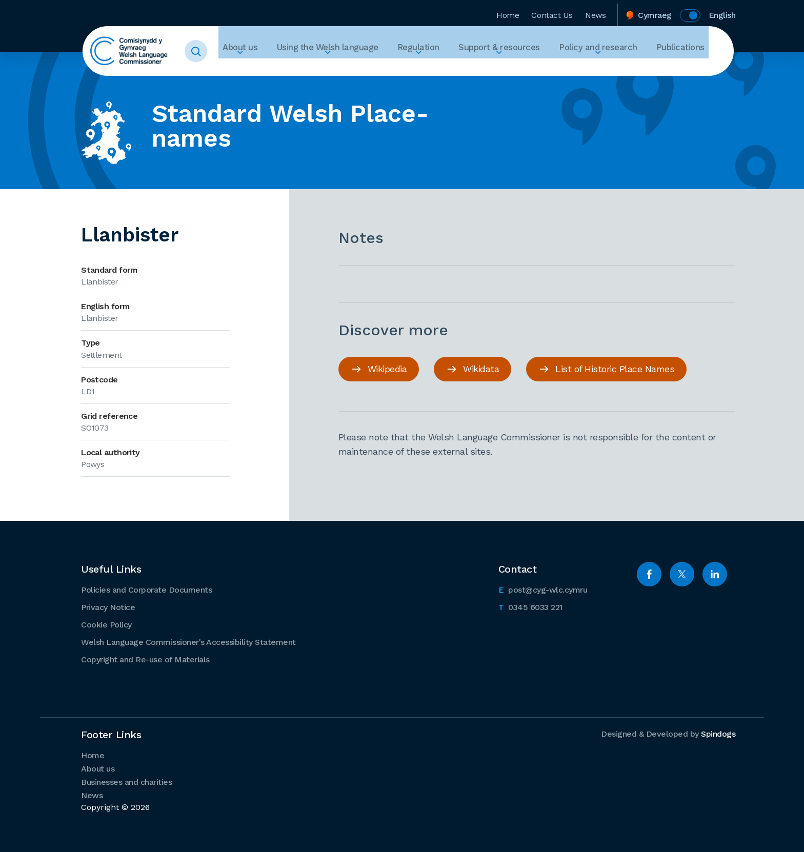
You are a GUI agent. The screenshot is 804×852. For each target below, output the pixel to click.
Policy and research (615, 51)
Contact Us (552, 12)
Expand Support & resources (531, 70)
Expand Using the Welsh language (383, 70)
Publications (684, 51)
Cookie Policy (106, 623)
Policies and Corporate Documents (146, 589)
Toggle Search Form (215, 51)
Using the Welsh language (383, 51)
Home (507, 12)
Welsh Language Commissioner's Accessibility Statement (188, 641)
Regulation (462, 51)
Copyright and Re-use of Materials (145, 658)
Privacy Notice (108, 606)
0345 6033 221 (530, 605)
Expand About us (308, 70)
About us (308, 51)
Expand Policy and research (615, 70)
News (595, 12)
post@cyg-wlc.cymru (543, 588)
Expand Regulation (462, 70)
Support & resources (531, 51)
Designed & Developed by (668, 733)
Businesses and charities (126, 781)
